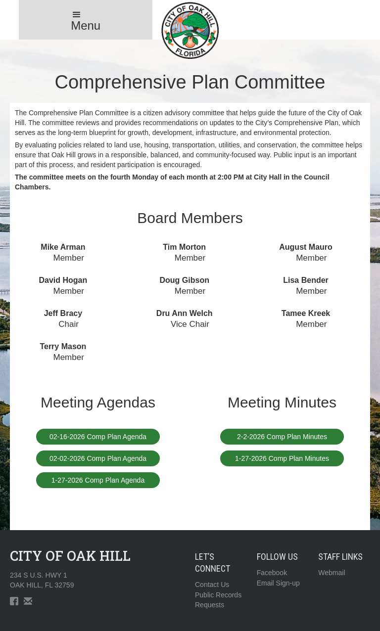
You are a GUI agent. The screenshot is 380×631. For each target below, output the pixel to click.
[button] (85, 20)
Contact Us (212, 584)
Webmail (331, 573)
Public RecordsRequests (218, 600)
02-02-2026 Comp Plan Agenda (97, 458)
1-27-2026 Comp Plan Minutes (282, 458)
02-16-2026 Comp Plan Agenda (97, 437)
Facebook (272, 573)
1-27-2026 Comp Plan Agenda (97, 480)
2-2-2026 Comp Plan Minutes (282, 437)
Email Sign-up (278, 583)
